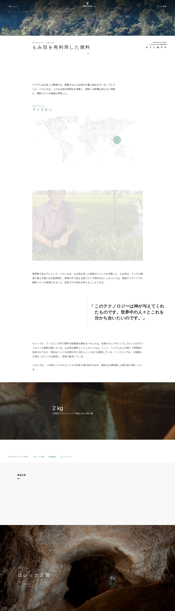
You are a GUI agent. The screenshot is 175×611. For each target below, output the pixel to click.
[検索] (163, 6)
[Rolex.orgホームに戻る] (87, 4)
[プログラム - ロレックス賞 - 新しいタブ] (27, 584)
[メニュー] (13, 6)
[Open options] (87, 225)
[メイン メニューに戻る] (10, 12)
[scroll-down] (87, 51)
